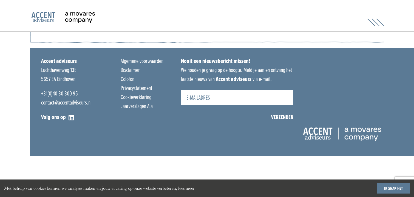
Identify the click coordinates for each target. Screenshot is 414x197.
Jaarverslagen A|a (137, 106)
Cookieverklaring (136, 97)
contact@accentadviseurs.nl (66, 102)
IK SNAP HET (393, 188)
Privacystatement (136, 88)
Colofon (127, 79)
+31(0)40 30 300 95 (59, 93)
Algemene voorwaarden (142, 60)
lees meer (186, 188)
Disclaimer (130, 69)
